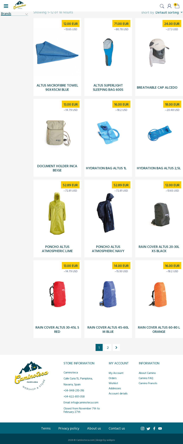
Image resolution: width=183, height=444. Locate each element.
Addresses (115, 388)
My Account (116, 373)
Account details (118, 393)
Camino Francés (148, 383)
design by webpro (105, 440)
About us (94, 428)
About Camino (147, 373)
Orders (113, 378)
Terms (46, 428)
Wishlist (113, 383)
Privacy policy (68, 428)
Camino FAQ (146, 378)
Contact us (117, 428)
